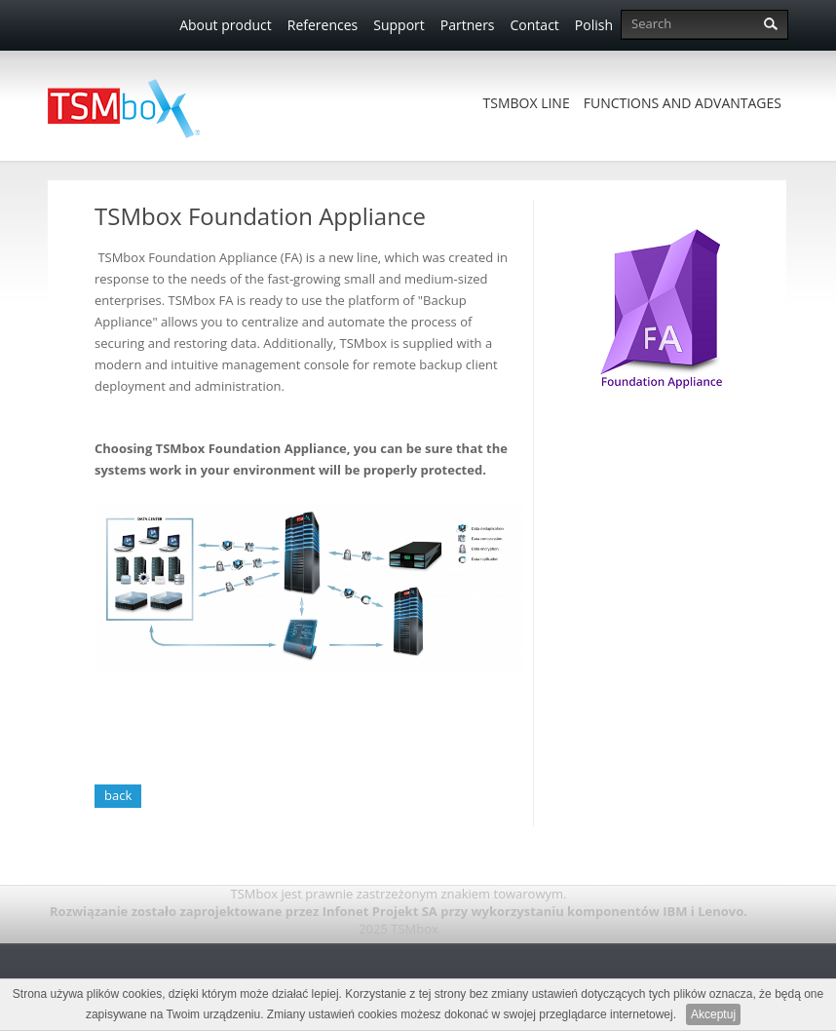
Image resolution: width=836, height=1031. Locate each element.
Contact (535, 25)
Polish (594, 25)
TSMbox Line (526, 103)
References (322, 25)
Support (399, 25)
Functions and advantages (682, 103)
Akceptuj (713, 1014)
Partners (467, 25)
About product (225, 25)
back (118, 795)
